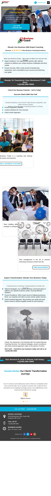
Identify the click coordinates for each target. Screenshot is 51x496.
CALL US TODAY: (20, 409)
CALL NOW (16, 26)
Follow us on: (18, 434)
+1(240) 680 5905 (41, 2)
